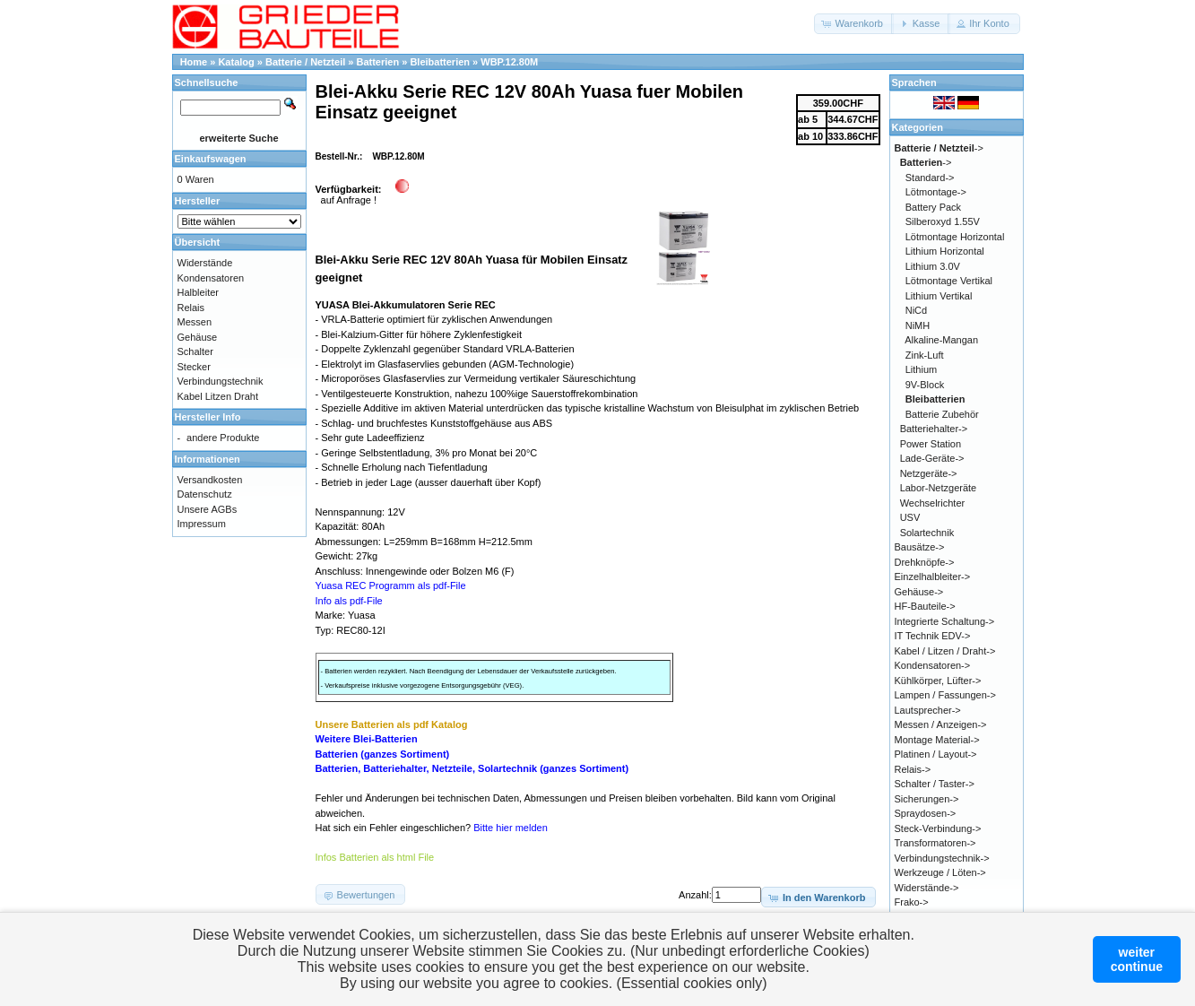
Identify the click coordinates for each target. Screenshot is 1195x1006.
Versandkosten (210, 479)
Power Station (930, 443)
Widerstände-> (927, 887)
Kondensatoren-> (933, 665)
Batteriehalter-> (934, 428)
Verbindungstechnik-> (942, 858)
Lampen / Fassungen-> (945, 694)
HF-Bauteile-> (925, 606)
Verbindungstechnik (221, 381)
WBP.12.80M (509, 61)
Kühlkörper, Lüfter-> (938, 680)
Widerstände (205, 262)
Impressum (202, 523)
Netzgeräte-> (928, 473)
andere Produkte (222, 437)
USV (910, 517)
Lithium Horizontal (944, 251)
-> (939, 148)
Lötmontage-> (935, 191)
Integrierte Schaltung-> (945, 621)
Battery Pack (933, 207)
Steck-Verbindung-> (938, 828)
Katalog (236, 61)
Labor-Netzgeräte (938, 487)
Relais (191, 307)
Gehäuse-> (919, 591)
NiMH (918, 325)
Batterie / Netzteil (305, 61)
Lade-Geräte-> (932, 458)
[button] (854, 23)
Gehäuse (198, 337)
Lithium (921, 369)
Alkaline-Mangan (941, 339)
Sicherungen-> (927, 799)
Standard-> (930, 177)
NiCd (916, 310)
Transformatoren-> (935, 842)
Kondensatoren (211, 278)
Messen (195, 322)
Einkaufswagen (211, 158)
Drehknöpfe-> (925, 562)
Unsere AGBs (208, 509)
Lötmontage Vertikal (948, 280)
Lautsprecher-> (928, 710)
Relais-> (913, 769)
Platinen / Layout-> (936, 754)
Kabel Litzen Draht (218, 396)
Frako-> (912, 902)
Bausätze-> (920, 547)
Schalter (195, 351)
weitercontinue (1137, 959)
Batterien (377, 61)
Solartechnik (927, 532)
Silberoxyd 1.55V (942, 221)
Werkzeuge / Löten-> (940, 872)
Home (194, 61)
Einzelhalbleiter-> (933, 576)
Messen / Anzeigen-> (941, 724)
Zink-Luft (924, 355)
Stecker (194, 366)
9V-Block (924, 384)
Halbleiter (198, 292)
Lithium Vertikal (939, 296)
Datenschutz (205, 494)
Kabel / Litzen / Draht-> (945, 651)
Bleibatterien (440, 61)
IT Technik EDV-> (933, 635)
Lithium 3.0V (932, 266)
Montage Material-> (937, 739)
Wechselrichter (933, 503)
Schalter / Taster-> (934, 783)
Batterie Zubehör (942, 414)
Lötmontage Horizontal (955, 236)
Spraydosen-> (926, 813)
